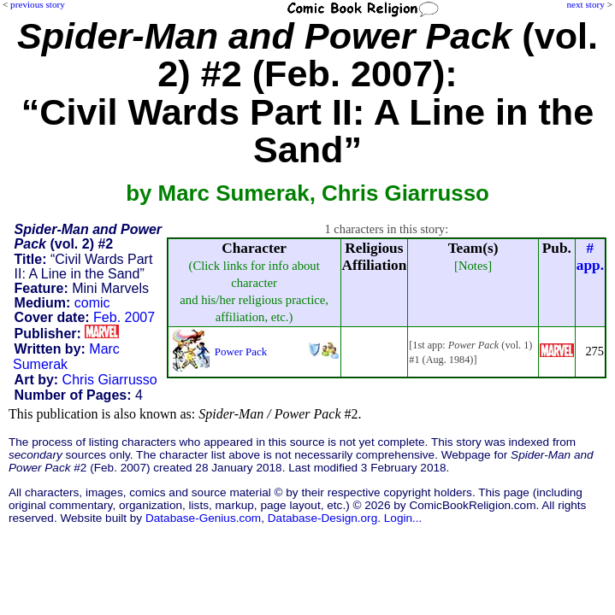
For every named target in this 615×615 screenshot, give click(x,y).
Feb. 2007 (124, 317)
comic (92, 303)
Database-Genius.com (203, 518)
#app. (590, 256)
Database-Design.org (322, 518)
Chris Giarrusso (109, 379)
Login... (403, 518)
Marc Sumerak (66, 357)
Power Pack (241, 351)
